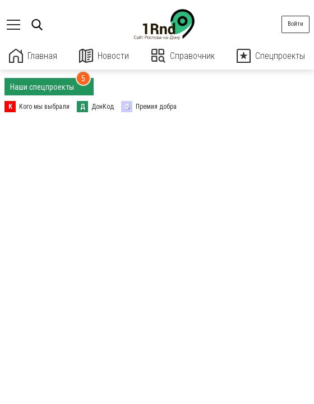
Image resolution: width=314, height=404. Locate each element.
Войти (295, 23)
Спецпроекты (271, 56)
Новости (104, 56)
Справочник (183, 56)
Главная (33, 56)
